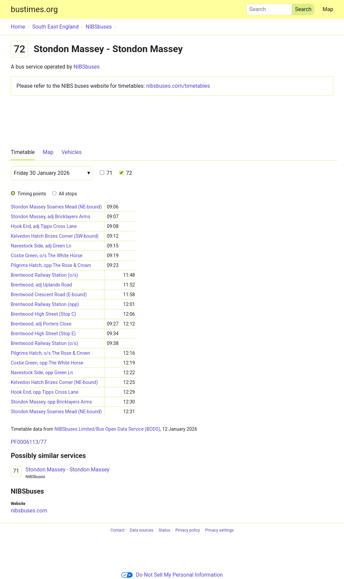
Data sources (141, 530)
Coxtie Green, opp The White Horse (47, 362)
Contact (118, 530)
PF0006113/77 (28, 442)
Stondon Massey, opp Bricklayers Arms (51, 401)
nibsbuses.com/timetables (178, 86)
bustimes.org (34, 9)
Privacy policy (187, 530)
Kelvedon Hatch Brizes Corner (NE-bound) (54, 382)
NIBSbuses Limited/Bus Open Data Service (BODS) (107, 429)
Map (327, 9)
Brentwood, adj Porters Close (41, 323)
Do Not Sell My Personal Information (172, 575)
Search (269, 8)
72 (125, 173)
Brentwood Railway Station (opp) (45, 304)
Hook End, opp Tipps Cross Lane (44, 392)
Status (164, 530)
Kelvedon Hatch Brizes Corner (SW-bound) (54, 236)
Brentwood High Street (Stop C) (43, 314)
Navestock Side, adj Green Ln (41, 245)
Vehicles (71, 152)
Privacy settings (219, 530)
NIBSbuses (87, 67)
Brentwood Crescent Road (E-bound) (49, 294)
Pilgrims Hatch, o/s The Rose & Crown (50, 353)
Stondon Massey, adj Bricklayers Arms (50, 216)
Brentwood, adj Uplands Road (41, 284)
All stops (68, 193)
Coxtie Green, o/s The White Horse (46, 255)
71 (106, 173)
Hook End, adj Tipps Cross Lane (44, 226)
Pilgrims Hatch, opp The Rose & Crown (51, 265)
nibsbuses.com (29, 510)
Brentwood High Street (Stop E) (43, 333)
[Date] (52, 173)
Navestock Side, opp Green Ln (42, 372)
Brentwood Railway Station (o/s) (44, 275)
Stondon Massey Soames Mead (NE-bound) (56, 206)
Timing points (31, 193)
